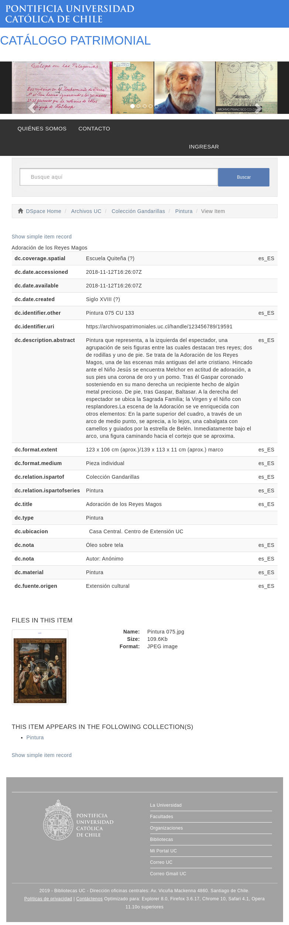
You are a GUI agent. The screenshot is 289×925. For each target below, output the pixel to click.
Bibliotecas (161, 839)
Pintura (184, 211)
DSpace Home (44, 211)
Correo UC (161, 862)
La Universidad (166, 805)
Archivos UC (86, 211)
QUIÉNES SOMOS (42, 128)
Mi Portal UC (163, 851)
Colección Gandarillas (138, 211)
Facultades (161, 816)
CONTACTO (94, 128)
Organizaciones (166, 828)
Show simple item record (42, 237)
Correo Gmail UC (168, 873)
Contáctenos (89, 898)
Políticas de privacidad (48, 898)
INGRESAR (204, 146)
